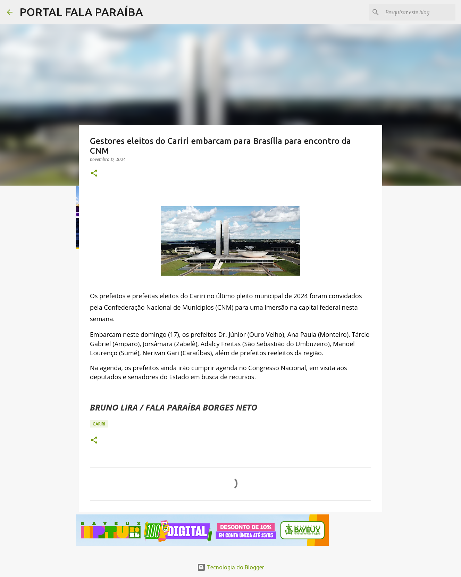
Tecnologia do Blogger (230, 567)
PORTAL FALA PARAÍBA (81, 12)
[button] (94, 173)
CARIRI (99, 424)
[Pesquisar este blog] (419, 12)
